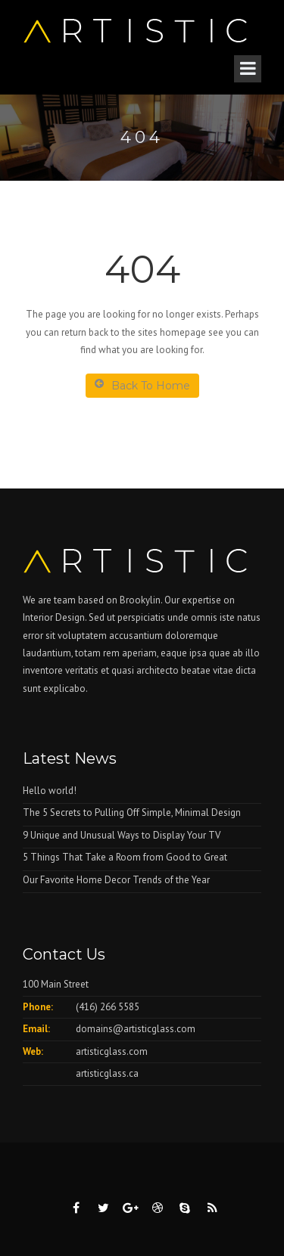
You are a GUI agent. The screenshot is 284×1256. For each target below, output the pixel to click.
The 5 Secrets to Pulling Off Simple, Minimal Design (132, 812)
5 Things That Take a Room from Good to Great (125, 857)
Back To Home (142, 385)
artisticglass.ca (107, 1073)
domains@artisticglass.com (135, 1028)
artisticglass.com (112, 1051)
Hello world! (49, 790)
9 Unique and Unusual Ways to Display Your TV (121, 835)
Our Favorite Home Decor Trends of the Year (116, 879)
